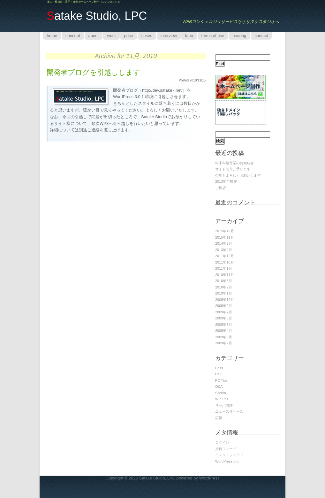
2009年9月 (223, 306)
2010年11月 (224, 275)
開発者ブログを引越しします (93, 72)
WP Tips (221, 399)
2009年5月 (223, 324)
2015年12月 (224, 231)
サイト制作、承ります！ (234, 169)
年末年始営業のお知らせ (234, 163)
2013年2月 (223, 250)
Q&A (219, 386)
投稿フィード (225, 449)
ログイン (222, 442)
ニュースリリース (229, 411)
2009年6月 (223, 318)
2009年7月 (223, 312)
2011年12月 (224, 256)
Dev (218, 374)
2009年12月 (224, 300)
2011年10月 (224, 262)
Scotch (220, 393)
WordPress (209, 478)
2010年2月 (223, 287)
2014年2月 (223, 243)
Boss (219, 368)
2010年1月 (223, 293)
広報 (218, 418)
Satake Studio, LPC (157, 478)
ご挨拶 (220, 188)
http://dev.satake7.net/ (162, 90)
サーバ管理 (224, 405)
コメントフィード (229, 455)
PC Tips (221, 380)
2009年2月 (223, 343)
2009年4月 (223, 331)
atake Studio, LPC (97, 15)
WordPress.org (226, 461)
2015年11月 (224, 237)
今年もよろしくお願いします (238, 175)
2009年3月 (223, 337)
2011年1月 (223, 268)
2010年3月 (223, 281)
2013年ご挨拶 (226, 181)
